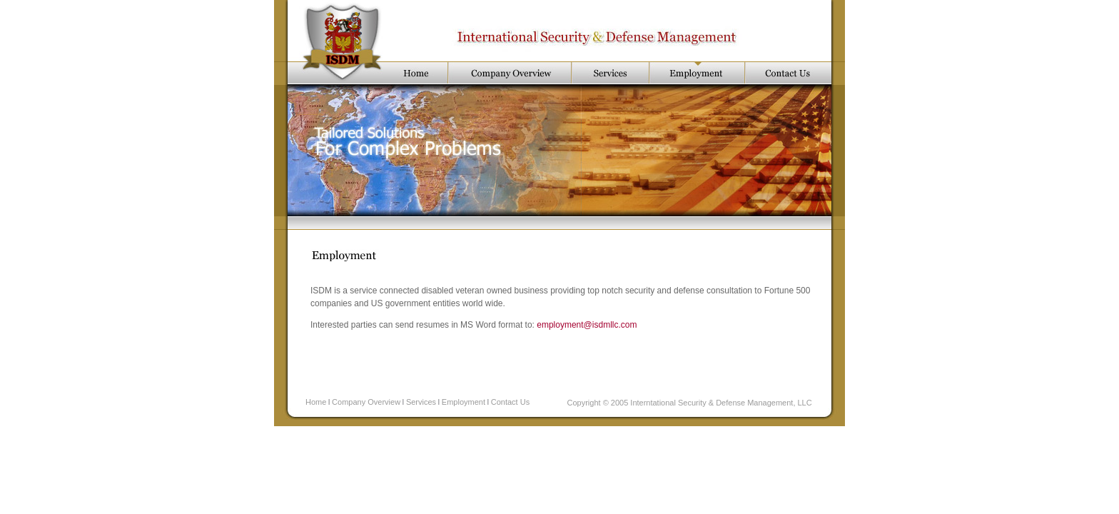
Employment (463, 402)
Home (315, 402)
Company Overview (366, 402)
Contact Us (510, 402)
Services (421, 402)
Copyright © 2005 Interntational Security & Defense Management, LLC (689, 402)
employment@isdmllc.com (587, 325)
